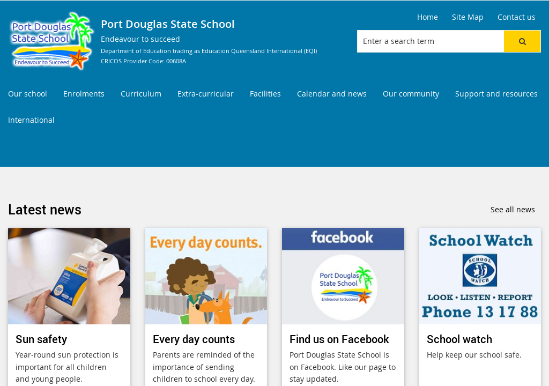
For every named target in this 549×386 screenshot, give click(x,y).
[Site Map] (468, 17)
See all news (513, 209)
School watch (459, 339)
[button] (522, 41)
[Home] (427, 17)
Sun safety (41, 339)
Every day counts (194, 339)
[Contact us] (516, 17)
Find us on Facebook (339, 339)
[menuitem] (27, 94)
